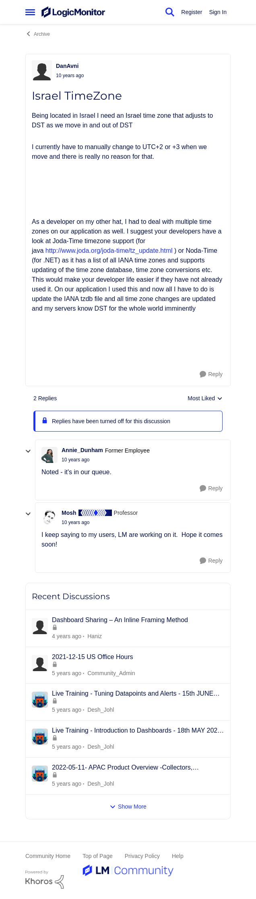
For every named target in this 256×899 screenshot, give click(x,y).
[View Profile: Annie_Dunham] (49, 455)
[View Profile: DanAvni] (42, 70)
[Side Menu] (30, 12)
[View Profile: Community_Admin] (40, 663)
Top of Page (98, 856)
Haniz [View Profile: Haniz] (94, 636)
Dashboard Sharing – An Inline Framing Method (120, 619)
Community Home (47, 856)
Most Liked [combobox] (205, 399)
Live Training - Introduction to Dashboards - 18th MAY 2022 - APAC (136, 731)
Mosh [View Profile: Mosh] (69, 513)
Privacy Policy (142, 856)
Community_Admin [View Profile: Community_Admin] (111, 673)
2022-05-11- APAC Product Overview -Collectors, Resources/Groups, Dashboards (122, 768)
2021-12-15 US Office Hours (92, 656)
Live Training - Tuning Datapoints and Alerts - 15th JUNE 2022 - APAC (132, 694)
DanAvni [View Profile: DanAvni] (67, 66)
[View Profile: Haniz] (40, 626)
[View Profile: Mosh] (49, 517)
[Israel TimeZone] (75, 459)
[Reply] (211, 374)
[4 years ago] (66, 673)
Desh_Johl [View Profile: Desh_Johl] (100, 710)
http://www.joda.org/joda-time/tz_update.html (109, 250)
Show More (128, 806)
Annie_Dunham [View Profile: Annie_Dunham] (82, 450)
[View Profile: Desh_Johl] (40, 700)
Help (178, 856)
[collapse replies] (28, 451)
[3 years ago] (66, 636)
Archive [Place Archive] (37, 34)
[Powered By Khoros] (128, 879)
